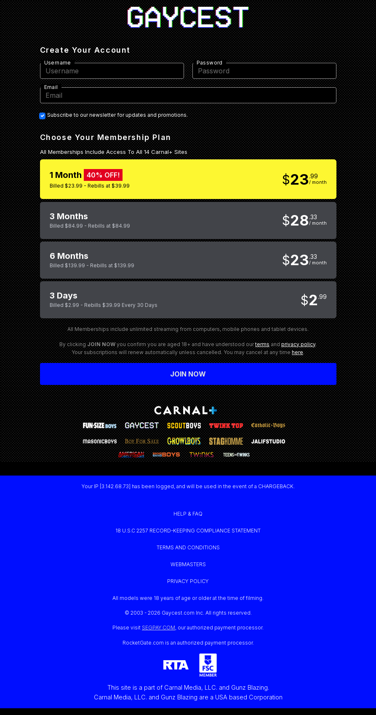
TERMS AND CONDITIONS (188, 547)
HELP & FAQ (188, 514)
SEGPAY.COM (158, 627)
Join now (188, 374)
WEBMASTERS (188, 564)
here (297, 352)
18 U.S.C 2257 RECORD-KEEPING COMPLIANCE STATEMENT (188, 530)
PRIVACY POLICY (188, 581)
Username (57, 62)
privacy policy (298, 344)
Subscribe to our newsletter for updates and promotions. (117, 115)
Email (51, 87)
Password (210, 62)
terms (262, 344)
